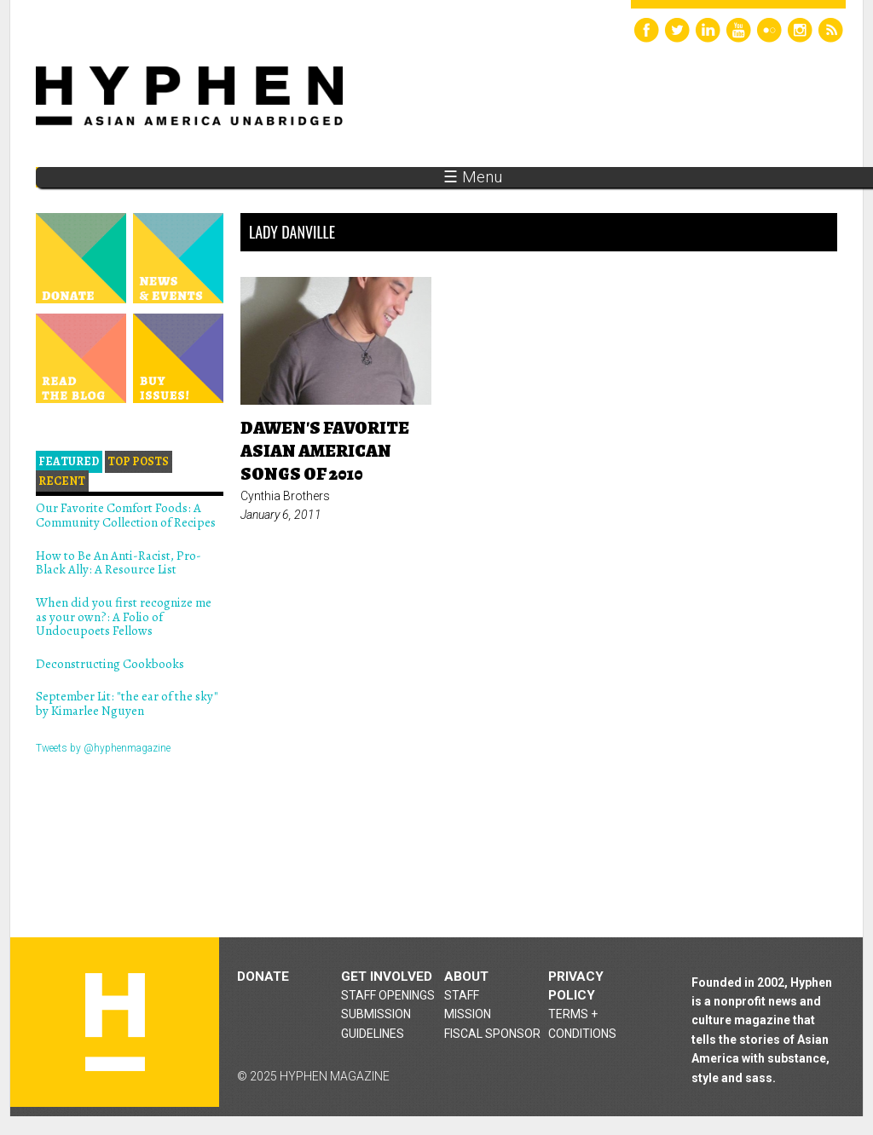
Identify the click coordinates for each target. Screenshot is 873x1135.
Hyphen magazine (115, 1022)
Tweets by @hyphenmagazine (103, 748)
